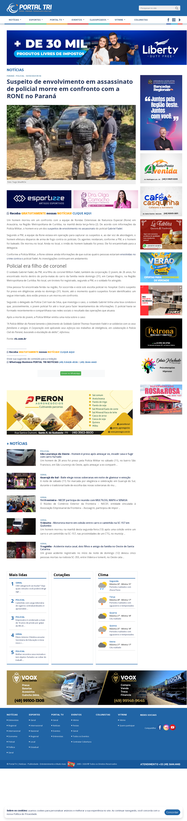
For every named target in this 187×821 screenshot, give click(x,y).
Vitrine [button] (119, 20)
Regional (11, 725)
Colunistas (141, 20)
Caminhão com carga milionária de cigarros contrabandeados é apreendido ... (30, 605)
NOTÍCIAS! (64, 213)
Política (11, 747)
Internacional (13, 731)
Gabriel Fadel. (115, 228)
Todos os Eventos (80, 736)
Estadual (34, 747)
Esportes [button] (35, 20)
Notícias (12, 714)
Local (32, 741)
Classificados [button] (98, 20)
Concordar (172, 812)
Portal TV (57, 714)
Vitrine (75, 720)
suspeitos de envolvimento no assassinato (71, 228)
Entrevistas (13, 720)
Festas (75, 725)
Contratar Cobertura (81, 741)
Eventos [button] (77, 20)
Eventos (55, 731)
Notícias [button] (14, 20)
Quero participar (126, 725)
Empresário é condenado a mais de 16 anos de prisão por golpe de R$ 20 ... (30, 623)
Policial (11, 741)
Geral (10, 752)
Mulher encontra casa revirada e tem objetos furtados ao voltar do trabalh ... (31, 657)
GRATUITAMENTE (33, 213)
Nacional (34, 731)
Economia (12, 736)
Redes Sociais (148, 714)
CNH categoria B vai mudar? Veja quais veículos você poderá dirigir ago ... (31, 588)
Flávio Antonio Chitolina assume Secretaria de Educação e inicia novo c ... (30, 640)
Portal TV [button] (56, 20)
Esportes (34, 714)
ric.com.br (20, 338)
